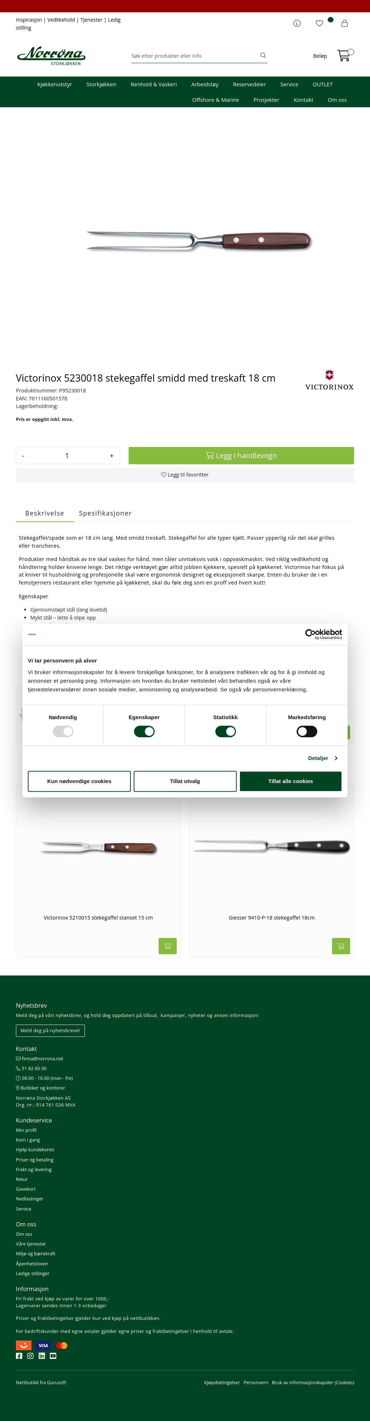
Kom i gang (28, 1140)
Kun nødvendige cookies (79, 781)
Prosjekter (266, 99)
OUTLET (323, 84)
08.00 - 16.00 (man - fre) (44, 1078)
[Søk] (195, 56)
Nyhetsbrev (31, 1005)
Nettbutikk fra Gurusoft (41, 1382)
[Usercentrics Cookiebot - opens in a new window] (310, 634)
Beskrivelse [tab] (44, 513)
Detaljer (318, 758)
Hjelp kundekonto (35, 1149)
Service (289, 84)
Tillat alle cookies (290, 781)
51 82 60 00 (31, 1068)
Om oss (337, 99)
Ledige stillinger (33, 1273)
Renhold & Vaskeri (154, 84)
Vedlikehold (61, 19)
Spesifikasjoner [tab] (105, 513)
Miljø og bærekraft (35, 1253)
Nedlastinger (29, 1198)
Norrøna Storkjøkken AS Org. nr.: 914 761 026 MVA (46, 1101)
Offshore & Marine (215, 99)
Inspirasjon (29, 19)
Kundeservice (34, 1120)
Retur (22, 1179)
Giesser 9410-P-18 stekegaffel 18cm (272, 917)
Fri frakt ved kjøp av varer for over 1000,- (62, 1298)
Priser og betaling (34, 1159)
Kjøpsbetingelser (222, 1382)
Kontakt (303, 99)
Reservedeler (249, 84)
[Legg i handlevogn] (241, 455)
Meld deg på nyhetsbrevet (50, 1030)
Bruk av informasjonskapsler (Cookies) (313, 1382)
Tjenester (92, 19)
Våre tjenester (31, 1243)
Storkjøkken (101, 84)
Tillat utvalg (185, 781)
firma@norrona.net (39, 1058)
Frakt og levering (34, 1169)
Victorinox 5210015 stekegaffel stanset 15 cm (98, 917)
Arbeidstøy (204, 84)
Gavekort (25, 1189)
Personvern (256, 1382)
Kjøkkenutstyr (54, 84)
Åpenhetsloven (32, 1263)
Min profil (26, 1130)
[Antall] (67, 455)
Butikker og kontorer (40, 1088)
